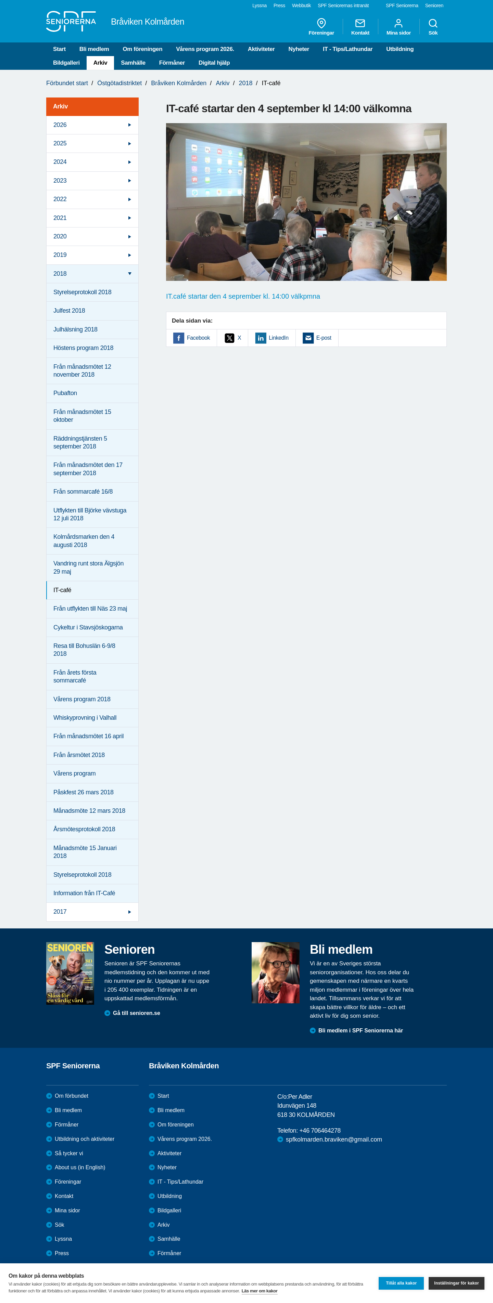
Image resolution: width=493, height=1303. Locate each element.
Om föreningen (142, 49)
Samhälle (133, 63)
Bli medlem (94, 49)
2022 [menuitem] (59, 199)
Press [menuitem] (279, 5)
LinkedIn (278, 338)
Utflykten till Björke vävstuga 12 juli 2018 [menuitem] (89, 514)
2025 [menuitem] (59, 143)
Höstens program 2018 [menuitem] (83, 347)
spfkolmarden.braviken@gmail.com (334, 1139)
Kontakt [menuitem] (360, 26)
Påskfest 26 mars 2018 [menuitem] (83, 792)
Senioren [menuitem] (434, 5)
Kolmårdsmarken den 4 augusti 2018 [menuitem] (83, 540)
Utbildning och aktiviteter (84, 1139)
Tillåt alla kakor (401, 1283)
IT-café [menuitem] (62, 590)
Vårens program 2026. (205, 49)
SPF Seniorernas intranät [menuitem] (343, 5)
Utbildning (400, 49)
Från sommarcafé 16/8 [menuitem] (83, 491)
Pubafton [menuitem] (65, 393)
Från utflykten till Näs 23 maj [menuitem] (90, 608)
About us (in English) (80, 1167)
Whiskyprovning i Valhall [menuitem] (84, 717)
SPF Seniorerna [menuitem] (402, 5)
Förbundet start (67, 83)
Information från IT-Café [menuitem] (84, 893)
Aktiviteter (261, 49)
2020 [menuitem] (59, 236)
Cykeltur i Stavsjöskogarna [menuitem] (88, 627)
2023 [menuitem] (59, 180)
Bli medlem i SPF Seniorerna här (360, 1030)
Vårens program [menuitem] (74, 773)
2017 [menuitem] (59, 911)
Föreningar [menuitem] (321, 26)
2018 (245, 83)
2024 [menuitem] (59, 161)
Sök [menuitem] (433, 26)
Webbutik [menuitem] (301, 5)
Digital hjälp (214, 63)
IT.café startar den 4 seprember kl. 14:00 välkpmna (243, 296)
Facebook (198, 338)
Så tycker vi (69, 1153)
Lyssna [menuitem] (259, 5)
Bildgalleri (66, 63)
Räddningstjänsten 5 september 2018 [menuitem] (80, 442)
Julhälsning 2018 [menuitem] (75, 329)
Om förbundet (71, 1096)
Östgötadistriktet (119, 83)
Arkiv (100, 63)
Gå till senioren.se (136, 1013)
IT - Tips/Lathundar (347, 49)
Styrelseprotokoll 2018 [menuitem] (82, 292)
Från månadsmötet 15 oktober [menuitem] (82, 415)
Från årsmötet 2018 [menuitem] (79, 755)
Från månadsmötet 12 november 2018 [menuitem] (82, 370)
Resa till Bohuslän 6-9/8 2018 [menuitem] (84, 649)
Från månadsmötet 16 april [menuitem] (88, 736)
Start (59, 49)
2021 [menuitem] (59, 217)
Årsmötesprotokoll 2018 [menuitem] (84, 829)
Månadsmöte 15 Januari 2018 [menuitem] (85, 852)
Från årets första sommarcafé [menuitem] (74, 676)
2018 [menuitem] (59, 273)
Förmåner (172, 63)
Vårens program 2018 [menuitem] (82, 699)
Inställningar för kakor (456, 1283)
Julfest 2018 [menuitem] (69, 310)
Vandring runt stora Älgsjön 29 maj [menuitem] (88, 567)
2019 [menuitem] (59, 254)
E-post (323, 338)
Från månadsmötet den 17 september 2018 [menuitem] (88, 468)
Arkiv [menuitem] (60, 106)
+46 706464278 (319, 1130)
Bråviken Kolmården (178, 83)
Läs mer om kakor (260, 1290)
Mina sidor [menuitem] (399, 26)
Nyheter (299, 49)
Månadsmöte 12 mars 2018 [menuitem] (89, 810)
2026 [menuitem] (59, 124)
